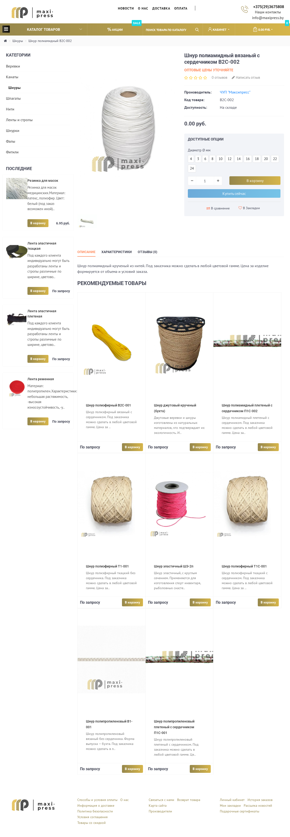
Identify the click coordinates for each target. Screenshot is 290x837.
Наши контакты (268, 12)
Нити (10, 109)
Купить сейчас (234, 193)
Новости (126, 8)
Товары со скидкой (91, 823)
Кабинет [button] (217, 29)
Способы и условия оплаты (97, 800)
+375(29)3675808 (268, 7)
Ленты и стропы (19, 119)
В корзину (38, 223)
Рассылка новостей (258, 805)
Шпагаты (13, 98)
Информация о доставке (95, 805)
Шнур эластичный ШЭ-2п (173, 566)
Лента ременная (40, 379)
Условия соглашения (92, 817)
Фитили (12, 152)
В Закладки (249, 208)
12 (230, 158)
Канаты (12, 76)
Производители (160, 811)
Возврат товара (188, 800)
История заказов (260, 800)
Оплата (180, 8)
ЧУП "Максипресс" (235, 92)
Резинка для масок (42, 180)
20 (266, 158)
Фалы (10, 141)
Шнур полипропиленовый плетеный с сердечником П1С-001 (174, 727)
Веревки (13, 66)
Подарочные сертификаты (239, 811)
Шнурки (12, 130)
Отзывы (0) (147, 252)
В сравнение (218, 208)
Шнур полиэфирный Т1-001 (107, 566)
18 (257, 158)
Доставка (161, 8)
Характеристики (116, 252)
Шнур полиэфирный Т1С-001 (244, 566)
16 (248, 158)
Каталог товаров (42, 29)
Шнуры (17, 41)
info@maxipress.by (268, 17)
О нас (143, 8)
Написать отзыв (246, 77)
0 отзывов (219, 77)
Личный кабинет (232, 800)
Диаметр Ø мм (199, 150)
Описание (86, 252)
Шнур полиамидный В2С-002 (50, 41)
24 (192, 168)
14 (239, 158)
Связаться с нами (161, 800)
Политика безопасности (95, 811)
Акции (124, 27)
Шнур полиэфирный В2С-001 (108, 405)
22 (275, 158)
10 (220, 158)
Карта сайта (158, 805)
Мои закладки (230, 805)
